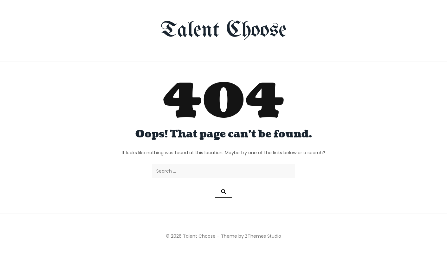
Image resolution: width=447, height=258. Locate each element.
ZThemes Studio (263, 236)
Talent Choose (224, 30)
